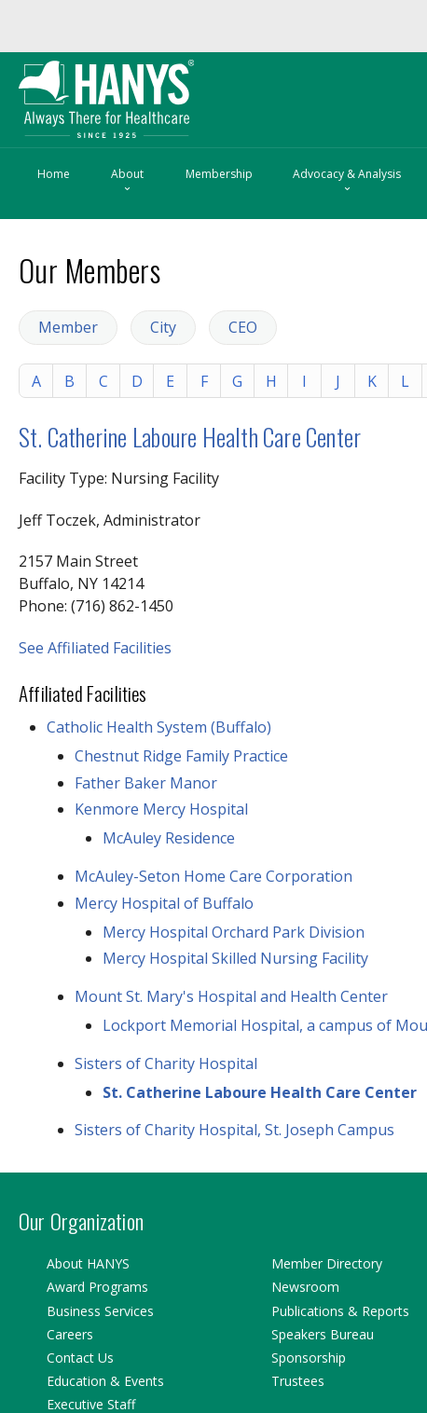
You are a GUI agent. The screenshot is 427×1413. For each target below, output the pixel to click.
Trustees (297, 1381)
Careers (70, 1334)
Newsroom (305, 1287)
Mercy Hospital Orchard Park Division (234, 932)
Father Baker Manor (146, 783)
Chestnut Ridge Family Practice (181, 756)
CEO (242, 327)
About (127, 182)
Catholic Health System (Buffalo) (159, 727)
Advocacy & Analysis (347, 182)
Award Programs (97, 1287)
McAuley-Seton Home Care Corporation (213, 876)
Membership (219, 174)
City (163, 327)
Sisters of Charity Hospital (166, 1063)
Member (68, 327)
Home (53, 174)
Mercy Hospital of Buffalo (164, 903)
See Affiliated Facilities (95, 648)
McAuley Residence (169, 838)
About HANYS (88, 1263)
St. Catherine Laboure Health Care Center (190, 436)
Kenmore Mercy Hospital (161, 809)
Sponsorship (308, 1357)
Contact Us (80, 1357)
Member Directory (326, 1263)
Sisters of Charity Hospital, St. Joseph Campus (234, 1129)
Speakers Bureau (322, 1334)
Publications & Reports (340, 1311)
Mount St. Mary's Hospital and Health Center (231, 996)
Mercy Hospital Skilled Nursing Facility (235, 958)
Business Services (100, 1311)
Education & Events (105, 1381)
